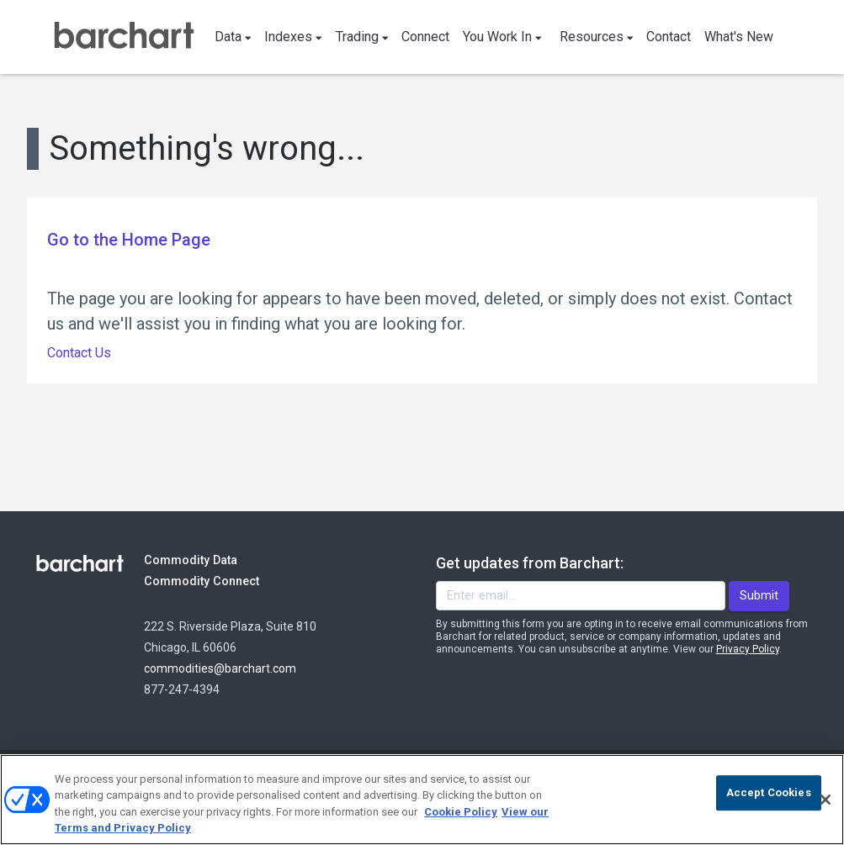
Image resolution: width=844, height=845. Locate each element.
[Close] (825, 799)
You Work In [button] (502, 37)
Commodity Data (202, 560)
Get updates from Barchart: (530, 563)
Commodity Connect (224, 581)
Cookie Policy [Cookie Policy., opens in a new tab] (460, 811)
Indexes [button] (293, 37)
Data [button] (233, 37)
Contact (668, 37)
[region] (422, 799)
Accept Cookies (768, 792)
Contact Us (79, 353)
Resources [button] (597, 37)
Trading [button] (362, 37)
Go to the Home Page (128, 240)
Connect (425, 37)
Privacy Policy (747, 649)
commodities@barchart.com (220, 668)
